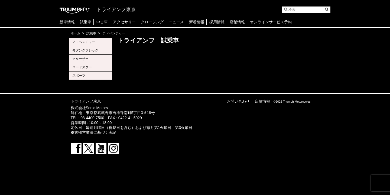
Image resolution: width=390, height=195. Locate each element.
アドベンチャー (83, 42)
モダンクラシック (85, 50)
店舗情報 (237, 22)
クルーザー (80, 59)
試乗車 (85, 22)
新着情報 (196, 22)
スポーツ (78, 75)
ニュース (176, 22)
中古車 (102, 22)
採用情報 (217, 22)
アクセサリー (124, 22)
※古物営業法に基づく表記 (93, 132)
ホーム (75, 33)
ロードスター (82, 67)
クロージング (152, 22)
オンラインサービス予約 (271, 22)
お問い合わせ (238, 101)
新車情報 (67, 22)
